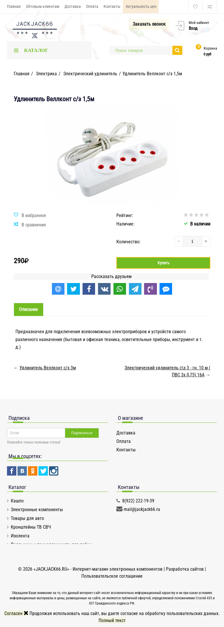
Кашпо (17, 501)
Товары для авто (27, 518)
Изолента (20, 536)
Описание (28, 309)
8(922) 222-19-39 (138, 501)
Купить (163, 263)
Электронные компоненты (37, 509)
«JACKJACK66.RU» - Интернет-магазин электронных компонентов (99, 569)
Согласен (16, 613)
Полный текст (112, 620)
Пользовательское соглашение (112, 576)
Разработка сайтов (185, 569)
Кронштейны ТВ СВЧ (31, 527)
